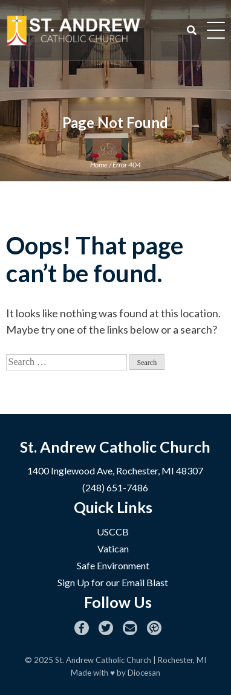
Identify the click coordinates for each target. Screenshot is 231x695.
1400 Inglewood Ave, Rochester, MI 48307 (115, 470)
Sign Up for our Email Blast (112, 582)
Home (99, 164)
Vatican (113, 548)
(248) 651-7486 (115, 487)
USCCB (113, 531)
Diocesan (144, 672)
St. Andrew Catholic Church (103, 660)
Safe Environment (113, 565)
